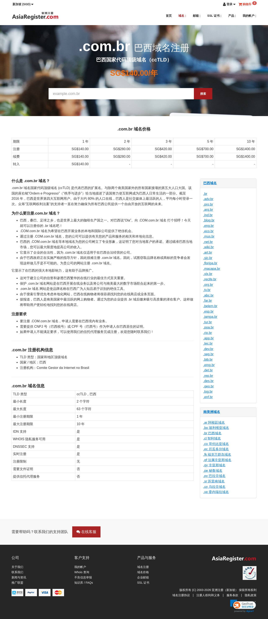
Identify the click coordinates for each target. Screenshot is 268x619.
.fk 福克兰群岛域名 (217, 454)
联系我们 (17, 572)
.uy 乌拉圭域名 (214, 487)
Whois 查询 (81, 572)
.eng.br (208, 226)
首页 (169, 15)
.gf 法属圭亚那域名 (217, 460)
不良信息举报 (83, 577)
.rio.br (207, 333)
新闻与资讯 (19, 577)
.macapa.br (211, 268)
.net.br (208, 242)
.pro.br (208, 204)
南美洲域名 (211, 412)
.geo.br (208, 386)
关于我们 (17, 567)
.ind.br (208, 215)
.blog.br (208, 220)
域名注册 (143, 567)
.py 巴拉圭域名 (214, 476)
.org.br (208, 284)
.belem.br (210, 306)
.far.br (207, 300)
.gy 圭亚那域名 (214, 465)
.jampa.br (210, 316)
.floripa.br (210, 263)
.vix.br (207, 274)
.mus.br (208, 236)
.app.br (208, 338)
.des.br (208, 381)
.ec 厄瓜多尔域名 (216, 449)
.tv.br (206, 290)
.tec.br (208, 343)
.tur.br (207, 322)
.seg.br (208, 354)
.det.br (208, 370)
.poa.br (208, 327)
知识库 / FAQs (83, 582)
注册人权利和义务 (208, 595)
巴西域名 (210, 183)
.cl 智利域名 (212, 438)
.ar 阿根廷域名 (214, 422)
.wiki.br (208, 247)
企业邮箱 (143, 577)
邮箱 (197, 16)
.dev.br (208, 349)
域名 (182, 16)
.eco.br (208, 231)
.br (205, 194)
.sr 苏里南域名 (214, 481)
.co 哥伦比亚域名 (216, 444)
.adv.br (208, 199)
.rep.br (208, 375)
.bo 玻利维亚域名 (216, 428)
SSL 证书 (214, 16)
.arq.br (208, 209)
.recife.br (209, 279)
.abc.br (208, 295)
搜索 (203, 93)
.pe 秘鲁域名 (212, 470)
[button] (23, 4)
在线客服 (86, 532)
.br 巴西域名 (212, 433)
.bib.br (208, 359)
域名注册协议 (181, 595)
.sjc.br (207, 258)
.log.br (208, 391)
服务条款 (232, 595)
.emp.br (209, 365)
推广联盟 (17, 582)
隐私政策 (250, 595)
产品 (232, 16)
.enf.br (208, 397)
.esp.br (208, 311)
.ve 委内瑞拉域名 (216, 492)
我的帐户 (249, 16)
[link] (243, 606)
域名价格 (143, 572)
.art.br (207, 252)
